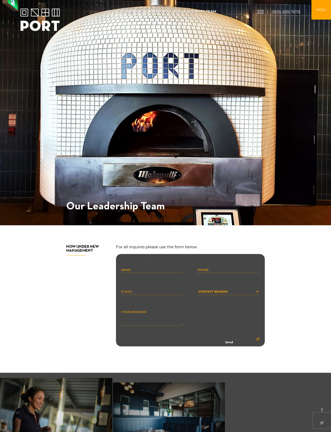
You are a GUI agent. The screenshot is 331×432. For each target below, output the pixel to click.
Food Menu (132, 11)
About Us (158, 11)
